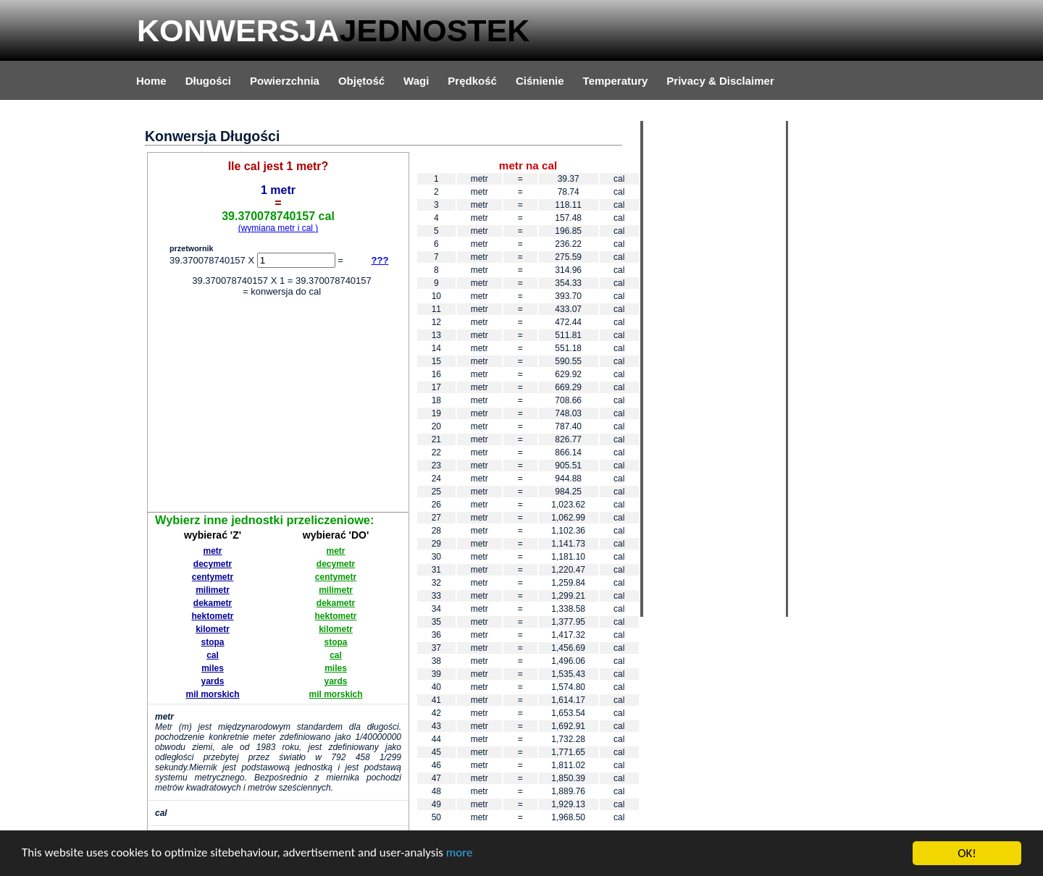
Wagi (416, 81)
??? (380, 260)
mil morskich (212, 694)
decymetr (212, 564)
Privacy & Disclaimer (720, 81)
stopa (213, 642)
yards (212, 681)
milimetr (213, 590)
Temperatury (615, 81)
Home (151, 81)
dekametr (212, 603)
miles (212, 668)
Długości (208, 81)
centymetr (212, 577)
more (461, 854)
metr (213, 551)
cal (212, 655)
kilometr (213, 629)
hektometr (213, 616)
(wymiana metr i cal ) (278, 228)
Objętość (361, 81)
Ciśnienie (540, 81)
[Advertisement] (278, 407)
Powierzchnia (284, 81)
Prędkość (472, 81)
